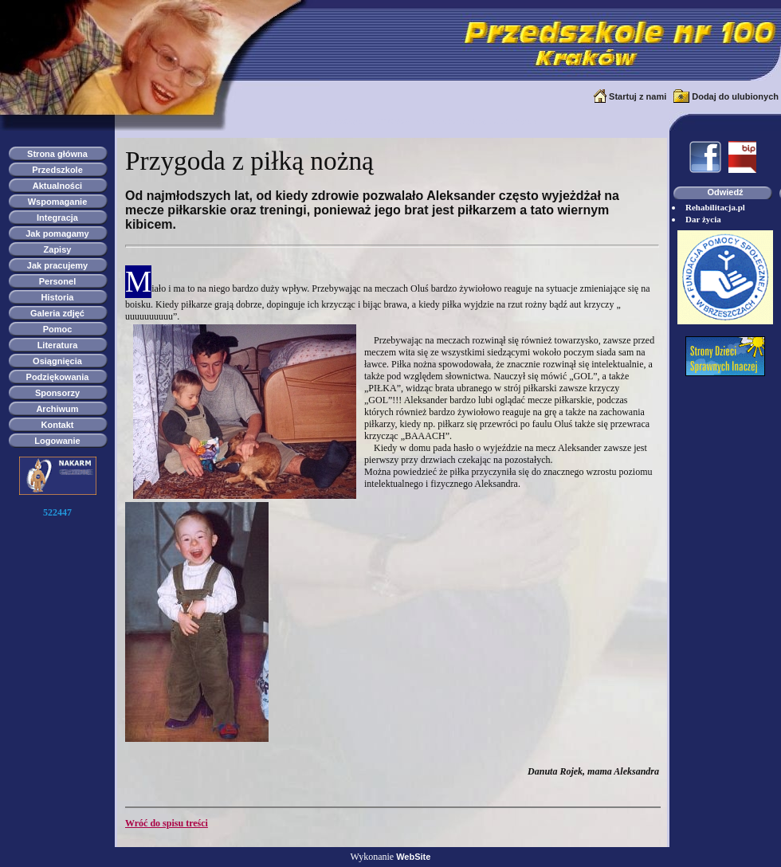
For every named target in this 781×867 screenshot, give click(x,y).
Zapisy (58, 249)
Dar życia (703, 219)
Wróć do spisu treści (166, 823)
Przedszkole (57, 170)
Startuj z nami (637, 96)
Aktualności (57, 185)
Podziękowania (57, 377)
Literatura (57, 345)
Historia (57, 297)
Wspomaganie (58, 201)
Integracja (57, 217)
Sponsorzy (57, 393)
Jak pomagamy (57, 233)
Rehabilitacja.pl (715, 207)
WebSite (413, 856)
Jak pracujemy (57, 265)
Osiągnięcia (57, 361)
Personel (57, 281)
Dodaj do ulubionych (735, 96)
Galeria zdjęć (57, 313)
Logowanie (57, 440)
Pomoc (58, 329)
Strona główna (57, 154)
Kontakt (57, 425)
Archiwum (57, 409)
